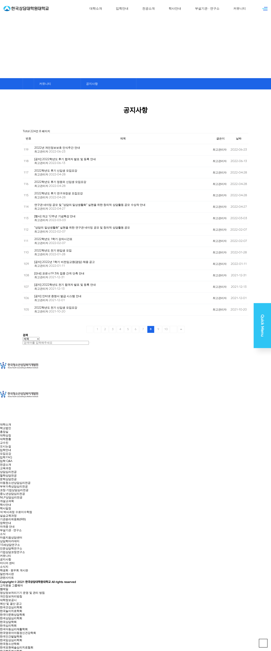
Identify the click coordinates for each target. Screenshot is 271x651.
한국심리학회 (8, 625)
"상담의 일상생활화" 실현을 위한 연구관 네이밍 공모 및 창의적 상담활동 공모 (82, 227)
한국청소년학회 (9, 643)
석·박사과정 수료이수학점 (16, 512)
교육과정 (5, 468)
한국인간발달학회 (11, 636)
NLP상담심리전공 (11, 497)
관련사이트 (7, 577)
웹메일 (4, 589)
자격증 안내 (7, 526)
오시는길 (5, 446)
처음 (89, 329)
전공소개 (148, 8)
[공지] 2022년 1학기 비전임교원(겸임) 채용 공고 (64, 262)
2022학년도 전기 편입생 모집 (53, 250)
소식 (3, 534)
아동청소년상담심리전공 (15, 482)
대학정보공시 (8, 600)
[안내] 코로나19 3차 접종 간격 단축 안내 (59, 273)
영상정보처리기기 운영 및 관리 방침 (22, 592)
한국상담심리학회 (11, 618)
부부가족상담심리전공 (14, 486)
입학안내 (122, 8)
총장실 (4, 431)
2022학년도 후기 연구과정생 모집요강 (58, 193)
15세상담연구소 (10, 544)
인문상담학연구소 (11, 548)
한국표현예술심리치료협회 (16, 647)
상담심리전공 (8, 472)
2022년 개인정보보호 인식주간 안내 (57, 147)
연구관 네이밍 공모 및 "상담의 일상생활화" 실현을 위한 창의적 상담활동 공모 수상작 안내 (90, 204)
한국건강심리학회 (11, 607)
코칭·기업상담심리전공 (14, 490)
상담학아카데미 (9, 541)
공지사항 (5, 559)
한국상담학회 (8, 622)
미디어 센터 (7, 563)
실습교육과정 (8, 515)
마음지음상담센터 (11, 537)
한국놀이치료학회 (11, 611)
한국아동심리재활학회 (14, 629)
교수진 (4, 442)
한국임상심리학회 (11, 640)
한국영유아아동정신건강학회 (18, 633)
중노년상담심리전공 (12, 493)
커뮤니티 (239, 8)
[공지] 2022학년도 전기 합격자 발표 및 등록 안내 (65, 284)
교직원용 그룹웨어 (11, 585)
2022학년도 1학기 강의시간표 (53, 239)
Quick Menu (262, 325)
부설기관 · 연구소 (207, 8)
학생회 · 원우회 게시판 (14, 570)
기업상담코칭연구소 (12, 552)
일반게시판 (7, 574)
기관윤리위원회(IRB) (13, 519)
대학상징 (5, 435)
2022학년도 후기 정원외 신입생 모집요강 (60, 182)
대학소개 (96, 8)
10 (166, 329)
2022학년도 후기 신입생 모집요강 (55, 170)
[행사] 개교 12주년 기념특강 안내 (55, 216)
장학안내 (5, 523)
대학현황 (5, 439)
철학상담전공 (8, 475)
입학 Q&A (6, 461)
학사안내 (175, 8)
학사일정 (5, 508)
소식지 (4, 566)
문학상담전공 (8, 479)
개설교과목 (7, 501)
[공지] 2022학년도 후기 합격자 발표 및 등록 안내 (65, 159)
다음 (173, 329)
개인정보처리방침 (11, 596)
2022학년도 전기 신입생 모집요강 (55, 307)
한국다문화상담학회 (12, 614)
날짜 (239, 138)
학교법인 (5, 428)
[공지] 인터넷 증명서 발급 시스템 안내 (57, 296)
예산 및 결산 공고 (11, 603)
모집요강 (5, 453)
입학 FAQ (6, 457)
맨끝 (181, 329)
